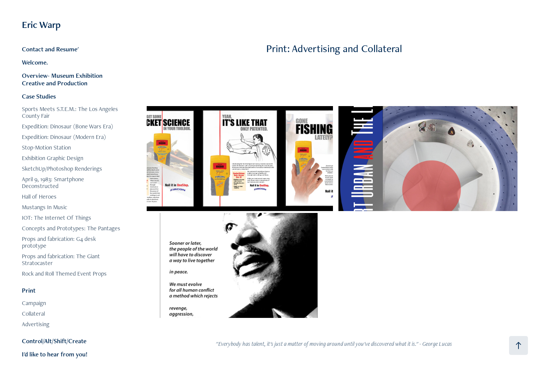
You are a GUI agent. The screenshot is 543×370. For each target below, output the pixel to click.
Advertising (35, 324)
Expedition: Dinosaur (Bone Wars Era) (67, 126)
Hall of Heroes (39, 196)
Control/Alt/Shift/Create (54, 341)
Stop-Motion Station (46, 147)
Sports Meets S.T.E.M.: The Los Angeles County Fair (70, 112)
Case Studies (39, 96)
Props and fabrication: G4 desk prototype (59, 242)
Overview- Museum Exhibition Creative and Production (62, 79)
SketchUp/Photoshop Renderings (62, 169)
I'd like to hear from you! (54, 354)
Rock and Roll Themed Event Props (64, 274)
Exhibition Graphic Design (52, 158)
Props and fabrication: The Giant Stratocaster (61, 259)
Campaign (34, 303)
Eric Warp (41, 24)
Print (28, 290)
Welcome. (35, 62)
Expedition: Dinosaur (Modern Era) (64, 137)
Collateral (33, 314)
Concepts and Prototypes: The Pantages (71, 228)
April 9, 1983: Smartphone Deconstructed (53, 182)
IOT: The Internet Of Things (56, 218)
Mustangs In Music (44, 207)
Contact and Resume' (50, 49)
